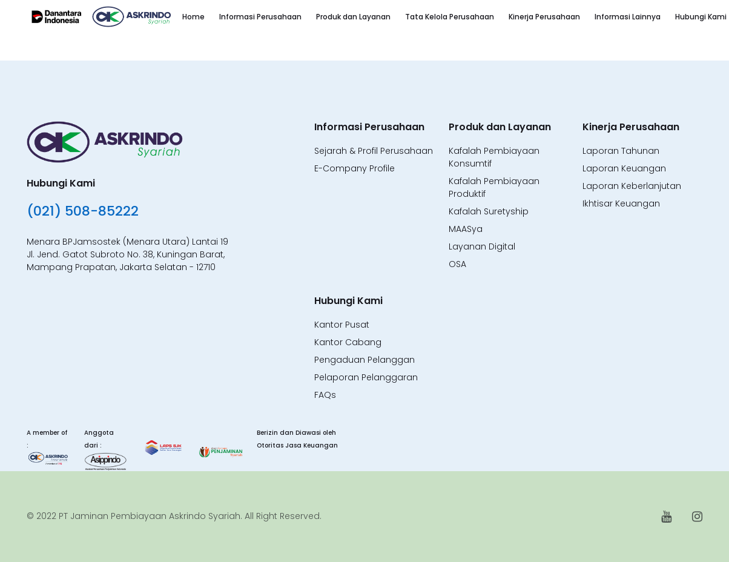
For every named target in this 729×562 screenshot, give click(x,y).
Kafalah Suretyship (489, 211)
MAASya (466, 229)
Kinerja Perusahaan (544, 17)
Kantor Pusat (341, 325)
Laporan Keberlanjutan (631, 186)
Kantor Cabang (347, 342)
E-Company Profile (354, 168)
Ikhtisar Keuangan (621, 203)
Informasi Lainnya (628, 17)
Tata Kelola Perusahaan (449, 17)
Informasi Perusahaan (260, 17)
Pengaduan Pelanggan (364, 360)
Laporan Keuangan (624, 168)
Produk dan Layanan (353, 17)
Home (193, 17)
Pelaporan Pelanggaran (366, 377)
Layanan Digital (482, 246)
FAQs (325, 395)
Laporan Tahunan (620, 151)
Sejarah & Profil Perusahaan (373, 151)
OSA (457, 264)
